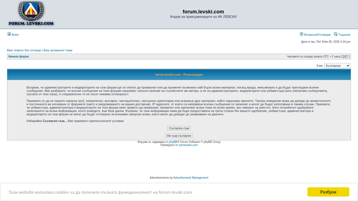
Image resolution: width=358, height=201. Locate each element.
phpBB (173, 141)
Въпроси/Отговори (315, 34)
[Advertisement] (179, 162)
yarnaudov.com (188, 145)
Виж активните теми (58, 50)
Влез (13, 34)
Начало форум (18, 56)
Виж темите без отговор (24, 50)
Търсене (342, 34)
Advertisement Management (190, 177)
